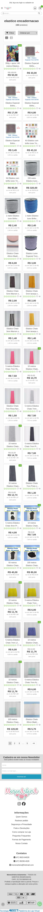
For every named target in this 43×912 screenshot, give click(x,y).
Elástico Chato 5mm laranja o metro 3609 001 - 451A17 (32, 292)
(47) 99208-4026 (21, 861)
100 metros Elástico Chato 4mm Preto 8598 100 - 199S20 (32, 564)
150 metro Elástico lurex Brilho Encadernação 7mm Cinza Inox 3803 (31, 180)
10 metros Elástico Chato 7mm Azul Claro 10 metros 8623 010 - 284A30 (12, 681)
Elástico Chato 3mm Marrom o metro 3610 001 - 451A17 (13, 330)
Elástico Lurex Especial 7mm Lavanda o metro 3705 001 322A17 (32, 255)
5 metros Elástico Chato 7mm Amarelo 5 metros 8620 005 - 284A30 (32, 602)
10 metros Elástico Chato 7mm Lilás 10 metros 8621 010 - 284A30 (32, 641)
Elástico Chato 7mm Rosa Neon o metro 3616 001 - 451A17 (12, 407)
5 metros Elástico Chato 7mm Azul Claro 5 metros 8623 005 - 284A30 (32, 681)
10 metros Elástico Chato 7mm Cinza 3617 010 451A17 (12, 445)
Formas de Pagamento (21, 840)
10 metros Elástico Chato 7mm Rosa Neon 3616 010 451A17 (32, 368)
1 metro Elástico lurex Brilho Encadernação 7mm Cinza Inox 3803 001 (12, 217)
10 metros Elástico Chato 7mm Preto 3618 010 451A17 (12, 485)
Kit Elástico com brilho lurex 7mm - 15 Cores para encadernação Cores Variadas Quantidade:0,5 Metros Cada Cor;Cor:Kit (32, 142)
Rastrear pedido (21, 821)
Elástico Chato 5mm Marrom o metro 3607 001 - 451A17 (13, 292)
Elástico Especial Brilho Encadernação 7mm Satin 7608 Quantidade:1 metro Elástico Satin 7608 (12, 142)
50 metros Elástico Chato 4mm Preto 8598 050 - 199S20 (12, 564)
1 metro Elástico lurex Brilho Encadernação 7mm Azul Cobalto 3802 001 (32, 217)
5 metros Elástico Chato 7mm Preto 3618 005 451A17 (32, 445)
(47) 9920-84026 (21, 857)
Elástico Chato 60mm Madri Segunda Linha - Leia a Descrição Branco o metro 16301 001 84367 (32, 721)
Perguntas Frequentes (21, 836)
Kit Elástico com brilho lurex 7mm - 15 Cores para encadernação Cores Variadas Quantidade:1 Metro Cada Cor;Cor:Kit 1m (12, 180)
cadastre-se (29, 3)
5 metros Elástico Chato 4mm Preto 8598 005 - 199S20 (12, 524)
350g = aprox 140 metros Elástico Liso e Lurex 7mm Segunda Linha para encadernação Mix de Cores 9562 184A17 (12, 65)
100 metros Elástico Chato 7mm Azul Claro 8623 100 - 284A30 (12, 721)
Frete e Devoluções (21, 828)
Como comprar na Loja (21, 832)
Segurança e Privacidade (21, 824)
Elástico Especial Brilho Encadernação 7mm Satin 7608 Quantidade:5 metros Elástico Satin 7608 (12, 104)
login (21, 3)
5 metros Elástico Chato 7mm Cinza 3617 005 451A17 (32, 407)
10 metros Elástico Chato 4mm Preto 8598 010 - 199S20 (32, 524)
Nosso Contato (21, 843)
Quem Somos (21, 817)
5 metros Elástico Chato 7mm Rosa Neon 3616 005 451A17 (13, 368)
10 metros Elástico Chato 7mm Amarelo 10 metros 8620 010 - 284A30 (12, 602)
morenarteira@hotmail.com (21, 865)
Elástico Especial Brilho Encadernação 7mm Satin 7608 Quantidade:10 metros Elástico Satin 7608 (32, 65)
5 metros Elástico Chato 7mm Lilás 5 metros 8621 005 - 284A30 (13, 641)
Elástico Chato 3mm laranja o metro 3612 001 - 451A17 (32, 330)
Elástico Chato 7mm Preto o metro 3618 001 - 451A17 (32, 485)
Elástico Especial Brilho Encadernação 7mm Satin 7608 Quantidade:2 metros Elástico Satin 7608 (32, 104)
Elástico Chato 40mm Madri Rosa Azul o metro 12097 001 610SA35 (12, 255)
